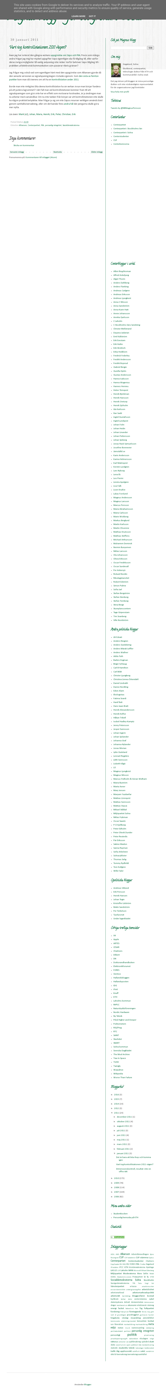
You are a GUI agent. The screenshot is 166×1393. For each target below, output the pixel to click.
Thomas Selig (119, 859)
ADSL (113, 1254)
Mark (21, 114)
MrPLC (116, 1005)
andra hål (68, 104)
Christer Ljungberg (121, 675)
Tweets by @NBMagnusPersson (126, 108)
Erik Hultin (118, 344)
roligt (152, 1339)
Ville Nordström (120, 620)
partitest (127, 1331)
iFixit (115, 989)
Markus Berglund (121, 520)
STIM (152, 1277)
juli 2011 (121, 1130)
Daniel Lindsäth (120, 683)
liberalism (118, 1324)
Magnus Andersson (122, 497)
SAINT (116, 1035)
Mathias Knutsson (122, 532)
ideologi (125, 1318)
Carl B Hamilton (120, 668)
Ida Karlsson (119, 409)
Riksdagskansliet (121, 578)
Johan (32, 114)
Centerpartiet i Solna (123, 132)
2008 (116, 1187)
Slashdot (117, 1039)
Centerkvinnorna (121, 144)
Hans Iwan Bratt (120, 706)
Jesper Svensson (121, 729)
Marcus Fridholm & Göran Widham (130, 779)
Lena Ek (117, 474)
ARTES (116, 943)
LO (114, 767)
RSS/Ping (117, 1028)
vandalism (150, 1351)
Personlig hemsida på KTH (125, 1217)
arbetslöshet (148, 1289)
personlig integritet (53, 125)
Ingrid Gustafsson (121, 417)
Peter (58, 114)
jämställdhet (148, 1318)
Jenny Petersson (121, 725)
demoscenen (149, 1302)
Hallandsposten (120, 981)
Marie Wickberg (120, 517)
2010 (116, 1178)
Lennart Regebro (121, 756)
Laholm (124, 1270)
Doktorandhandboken (124, 962)
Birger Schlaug (120, 664)
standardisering (148, 1345)
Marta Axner (119, 786)
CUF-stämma (142, 1257)
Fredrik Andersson (122, 359)
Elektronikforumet (122, 966)
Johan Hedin (119, 428)
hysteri (151, 1315)
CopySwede (115, 1264)
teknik (132, 1348)
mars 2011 (122, 1144)
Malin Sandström (121, 907)
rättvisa (114, 1342)
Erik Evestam (119, 340)
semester (122, 1342)
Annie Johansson (121, 313)
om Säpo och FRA (71, 55)
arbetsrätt (115, 1296)
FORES (116, 970)
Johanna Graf (119, 741)
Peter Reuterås (120, 836)
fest (136, 1309)
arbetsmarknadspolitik (143, 1293)
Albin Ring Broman (122, 271)
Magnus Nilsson (121, 775)
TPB (133, 1283)
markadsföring (129, 1325)
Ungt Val (149, 1283)
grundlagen (121, 1315)
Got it (92, 16)
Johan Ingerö (119, 733)
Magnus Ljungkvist (122, 771)
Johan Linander (120, 432)
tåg (117, 1351)
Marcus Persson (121, 505)
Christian (66, 114)
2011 (76, 79)
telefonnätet (149, 1348)
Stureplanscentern (122, 609)
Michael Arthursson (122, 540)
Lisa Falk (117, 486)
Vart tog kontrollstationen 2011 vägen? (134, 1164)
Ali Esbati (117, 637)
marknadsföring (142, 1325)
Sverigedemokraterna (120, 1283)
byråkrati (114, 1299)
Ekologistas (118, 695)
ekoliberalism (122, 1305)
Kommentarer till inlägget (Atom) (41, 157)
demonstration (137, 1302)
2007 (116, 1192)
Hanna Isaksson (121, 379)
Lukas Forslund (120, 494)
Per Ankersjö (119, 570)
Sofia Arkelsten (120, 852)
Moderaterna (129, 1273)
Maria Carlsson (120, 513)
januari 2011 (123, 1153)
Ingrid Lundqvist (120, 421)
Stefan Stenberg (120, 597)
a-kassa (133, 1286)
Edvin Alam (118, 691)
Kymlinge (150, 1267)
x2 (26, 114)
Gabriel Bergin (120, 367)
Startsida (57, 152)
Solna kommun (120, 1047)
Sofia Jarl (117, 589)
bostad (150, 1296)
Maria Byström (120, 783)
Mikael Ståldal (120, 810)
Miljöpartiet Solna (121, 813)
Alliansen (23, 125)
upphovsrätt (126, 1351)
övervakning (122, 1354)
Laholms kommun (122, 1001)
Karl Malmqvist (120, 463)
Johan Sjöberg (120, 440)
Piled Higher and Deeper (124, 1020)
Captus (151, 1258)
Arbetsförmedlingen (140, 1254)
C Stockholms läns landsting (126, 325)
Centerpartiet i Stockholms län (127, 129)
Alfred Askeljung (121, 275)
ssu (140, 1345)
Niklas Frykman (120, 817)
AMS (117, 1254)
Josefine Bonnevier (122, 448)
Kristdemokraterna (137, 1267)
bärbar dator (126, 1299)
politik (132, 1335)
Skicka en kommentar (23, 145)
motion (120, 1328)
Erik (52, 114)
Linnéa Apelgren (121, 482)
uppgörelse (56, 55)
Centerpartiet (34, 125)
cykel (151, 1299)
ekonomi (132, 1305)
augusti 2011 (123, 1126)
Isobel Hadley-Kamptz (123, 721)
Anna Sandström (121, 306)
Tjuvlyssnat (118, 915)
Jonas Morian (119, 748)
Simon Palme (119, 586)
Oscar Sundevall (121, 566)
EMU (124, 1264)
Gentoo (117, 974)
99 (114, 936)
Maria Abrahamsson (123, 509)
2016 (116, 1095)
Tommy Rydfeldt (121, 863)
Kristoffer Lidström (122, 903)
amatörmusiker (148, 1287)
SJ (145, 1277)
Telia (140, 1283)
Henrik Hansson (120, 398)
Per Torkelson (119, 911)
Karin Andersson (121, 455)
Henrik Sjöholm (120, 405)
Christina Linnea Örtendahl (126, 679)
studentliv (123, 1348)
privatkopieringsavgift (119, 1339)
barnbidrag (126, 1296)
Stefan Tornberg (120, 601)
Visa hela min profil (120, 92)
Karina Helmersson (122, 459)
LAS (112, 1270)
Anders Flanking (120, 287)
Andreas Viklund (121, 888)
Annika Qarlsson (121, 317)
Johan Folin (118, 425)
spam (128, 1345)
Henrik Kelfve (119, 714)
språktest (134, 1345)
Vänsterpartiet (117, 1286)
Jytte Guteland (120, 752)
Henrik (46, 114)
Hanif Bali (117, 702)
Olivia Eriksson (120, 559)
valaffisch (136, 1351)
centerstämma (140, 1299)
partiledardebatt (117, 1331)
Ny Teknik (117, 1016)
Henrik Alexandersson (123, 710)
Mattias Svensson (121, 802)
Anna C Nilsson (120, 302)
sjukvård (145, 1342)
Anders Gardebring (122, 645)
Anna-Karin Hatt (120, 310)
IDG (115, 985)
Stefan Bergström (121, 593)
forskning (115, 1312)
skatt (151, 1342)
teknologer (140, 1348)
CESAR (116, 947)
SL (148, 1277)
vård (112, 1354)
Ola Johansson (120, 555)
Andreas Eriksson (121, 294)
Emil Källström (120, 336)
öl (115, 1354)
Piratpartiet (137, 1277)
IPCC (121, 1267)
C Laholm (117, 321)
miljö (113, 1327)
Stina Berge (118, 605)
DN (114, 959)
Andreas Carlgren (121, 291)
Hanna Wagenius (121, 382)
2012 (116, 1108)
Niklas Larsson (120, 551)
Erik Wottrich (119, 348)
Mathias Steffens (121, 536)
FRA (42, 125)
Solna (138, 1280)
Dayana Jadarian (121, 333)
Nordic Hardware (121, 1012)
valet (142, 1351)
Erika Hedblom (120, 352)
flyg (141, 1308)
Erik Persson (119, 892)
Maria (39, 114)
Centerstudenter (121, 136)
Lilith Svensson (120, 760)
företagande (135, 1312)
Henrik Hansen (120, 896)
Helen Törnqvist (120, 390)
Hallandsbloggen (121, 978)
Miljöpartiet (116, 1273)
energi (114, 1308)
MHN (130, 1270)
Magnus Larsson (121, 501)
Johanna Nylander (122, 744)
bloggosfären (138, 1296)
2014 (116, 1104)
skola (113, 1345)
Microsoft (137, 1271)
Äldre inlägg (96, 152)
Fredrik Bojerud (120, 363)
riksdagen (144, 1339)
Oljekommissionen (124, 1277)
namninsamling (138, 1328)
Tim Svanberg (119, 616)
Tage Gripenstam (121, 612)
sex (127, 1342)
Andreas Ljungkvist (122, 298)
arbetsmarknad (117, 1293)
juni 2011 (121, 1135)
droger (113, 1305)
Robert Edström (120, 582)
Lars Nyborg (118, 471)
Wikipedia (118, 1074)
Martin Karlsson (120, 524)
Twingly (117, 1066)
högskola (115, 1318)
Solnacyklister (120, 856)
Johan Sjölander (121, 737)
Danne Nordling (120, 687)
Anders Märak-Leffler (123, 649)
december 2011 (124, 1117)
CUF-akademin (129, 1258)
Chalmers (117, 951)
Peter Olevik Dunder (122, 832)
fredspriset (124, 1312)
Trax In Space (119, 1058)
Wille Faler (118, 871)
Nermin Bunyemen (122, 547)
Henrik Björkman (121, 394)
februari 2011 (123, 1149)
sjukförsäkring (135, 1342)
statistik (114, 1348)
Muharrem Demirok (122, 543)
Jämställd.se (119, 451)
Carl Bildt (117, 672)
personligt (115, 1335)
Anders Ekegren (120, 641)
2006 (116, 1197)
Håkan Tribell (119, 718)
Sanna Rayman (120, 848)
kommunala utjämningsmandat (123, 1321)
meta (151, 1324)
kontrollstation (59, 79)
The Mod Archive (121, 1054)
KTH (115, 997)
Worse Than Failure (122, 1077)
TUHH (116, 1062)
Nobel (152, 1274)
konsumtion (141, 1321)
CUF (115, 140)
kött (112, 1325)
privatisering (149, 1335)
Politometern (119, 1024)
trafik (113, 1351)
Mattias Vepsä (120, 806)
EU (128, 1264)
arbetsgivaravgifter (133, 1290)
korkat (151, 1321)
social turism (121, 1345)
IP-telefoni (114, 1267)
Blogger (87, 1384)
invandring (136, 1318)
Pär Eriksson (119, 840)
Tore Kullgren (119, 867)
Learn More (78, 16)
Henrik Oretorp (120, 402)
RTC (115, 1031)
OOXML (113, 1277)
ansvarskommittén (118, 1290)
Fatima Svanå (119, 698)
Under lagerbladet (121, 919)
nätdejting (150, 1328)
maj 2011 (121, 1140)
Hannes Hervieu (120, 386)
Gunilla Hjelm (119, 371)
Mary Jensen (119, 790)
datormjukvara (117, 1302)
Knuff (115, 993)
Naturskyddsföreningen (124, 1008)
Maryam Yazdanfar (122, 794)
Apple (116, 939)
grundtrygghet (133, 1315)
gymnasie (143, 1315)
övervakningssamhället (137, 1354)
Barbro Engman (120, 660)
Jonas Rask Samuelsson (124, 444)
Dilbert (116, 955)
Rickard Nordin (120, 574)
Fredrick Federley (121, 356)
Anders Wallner (120, 652)
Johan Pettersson (121, 436)
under (70, 79)
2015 (116, 1099)
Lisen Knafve (119, 490)
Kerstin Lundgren (121, 467)
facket (121, 1308)
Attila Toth (118, 656)
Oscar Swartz (119, 821)
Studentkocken (120, 1214)
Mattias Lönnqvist (121, 798)
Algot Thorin (119, 279)
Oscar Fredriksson (122, 563)
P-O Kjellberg (119, 825)
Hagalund (150, 1264)
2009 (116, 1183)
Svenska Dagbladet (122, 1051)
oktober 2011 (123, 1121)
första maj (146, 1312)
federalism (130, 1309)
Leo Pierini (118, 478)
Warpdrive (118, 1070)
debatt (127, 1302)
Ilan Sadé (117, 413)
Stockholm (149, 1280)
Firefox (142, 1264)
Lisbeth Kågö (119, 764)
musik (127, 1328)
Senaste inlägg (17, 152)
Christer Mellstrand (122, 329)
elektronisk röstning (145, 1305)
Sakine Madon (120, 844)
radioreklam (133, 1339)
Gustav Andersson (122, 375)
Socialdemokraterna (71, 125)
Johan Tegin (118, 899)
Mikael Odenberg (147, 1271)
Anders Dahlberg (121, 283)
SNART (116, 1043)
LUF (118, 1271)
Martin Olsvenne (121, 528)
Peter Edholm (119, 829)
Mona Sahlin (142, 1274)
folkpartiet (149, 1308)
